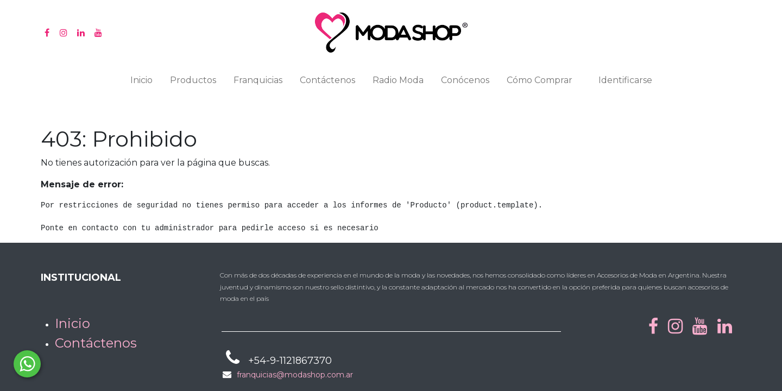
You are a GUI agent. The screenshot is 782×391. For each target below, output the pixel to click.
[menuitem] (141, 82)
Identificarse (625, 80)
